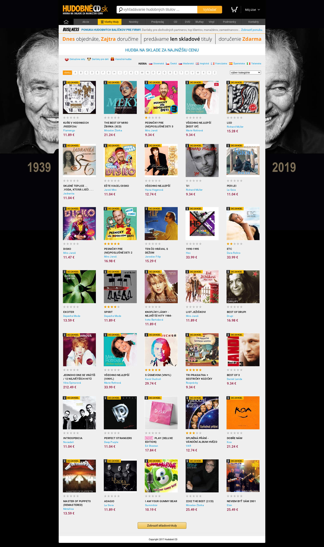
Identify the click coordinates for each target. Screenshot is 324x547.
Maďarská (186, 64)
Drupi (230, 316)
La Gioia (109, 505)
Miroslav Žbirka (113, 130)
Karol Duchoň (153, 379)
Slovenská (156, 64)
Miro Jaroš (151, 130)
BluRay (199, 21)
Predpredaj (157, 21)
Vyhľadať (209, 9)
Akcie (85, 21)
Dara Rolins (233, 252)
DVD (187, 21)
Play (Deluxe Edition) (159, 439)
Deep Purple (111, 442)
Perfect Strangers (118, 438)
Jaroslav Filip (153, 256)
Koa (229, 442)
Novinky (133, 21)
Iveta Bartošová (154, 319)
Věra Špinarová (72, 382)
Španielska (237, 64)
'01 (187, 185)
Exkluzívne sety (75, 60)
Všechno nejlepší (157, 185)
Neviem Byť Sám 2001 (241, 501)
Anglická (202, 64)
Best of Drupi (236, 312)
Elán (229, 505)
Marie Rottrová (194, 130)
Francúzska (219, 64)
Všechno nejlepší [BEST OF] (198, 124)
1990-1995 (192, 248)
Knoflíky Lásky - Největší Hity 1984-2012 (158, 314)
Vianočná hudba (121, 59)
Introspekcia (72, 438)
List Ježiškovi (196, 312)
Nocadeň (68, 442)
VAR (188, 445)
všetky (67, 72)
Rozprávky (192, 382)
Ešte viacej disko (116, 185)
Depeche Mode (71, 316)
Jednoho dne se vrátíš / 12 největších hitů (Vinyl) (79, 377)
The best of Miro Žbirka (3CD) (116, 124)
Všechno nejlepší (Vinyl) (116, 376)
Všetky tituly (110, 22)
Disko (67, 248)
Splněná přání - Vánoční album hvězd (201, 440)
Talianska (254, 64)
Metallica (68, 509)
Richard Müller (235, 126)
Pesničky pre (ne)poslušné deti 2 (118, 250)
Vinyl (211, 21)
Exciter (68, 312)
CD (175, 21)
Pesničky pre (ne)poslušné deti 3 (159, 124)
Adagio (109, 501)
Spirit (108, 312)
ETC (229, 248)
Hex (188, 252)
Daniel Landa (234, 379)
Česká (171, 64)
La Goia (231, 189)
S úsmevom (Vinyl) (158, 375)
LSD (229, 122)
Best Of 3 (233, 375)
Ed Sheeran (151, 445)
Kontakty (253, 21)
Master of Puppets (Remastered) (77, 503)
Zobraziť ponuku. (252, 29)
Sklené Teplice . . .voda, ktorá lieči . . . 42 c (78, 188)
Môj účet (250, 9)
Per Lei (231, 185)
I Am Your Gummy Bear (161, 501)
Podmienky (229, 21)
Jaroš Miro (110, 189)
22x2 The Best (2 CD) (200, 501)
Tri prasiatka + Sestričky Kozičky (199, 376)
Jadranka (68, 193)
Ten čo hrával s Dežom (156, 250)
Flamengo (69, 130)
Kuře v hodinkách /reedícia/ (76, 124)
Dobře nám (234, 438)
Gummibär (151, 505)
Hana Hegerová (154, 189)
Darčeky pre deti (98, 59)
